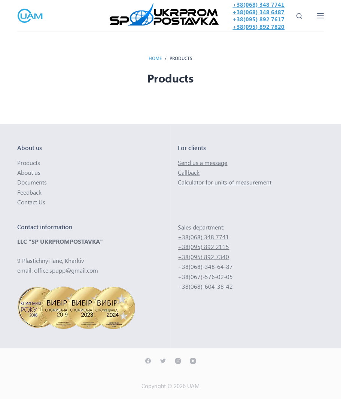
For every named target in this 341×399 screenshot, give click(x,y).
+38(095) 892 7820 (258, 26)
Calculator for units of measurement (224, 182)
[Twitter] (163, 361)
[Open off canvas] (320, 15)
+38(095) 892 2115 (203, 246)
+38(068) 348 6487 (258, 12)
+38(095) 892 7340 (203, 257)
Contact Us (31, 202)
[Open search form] (299, 16)
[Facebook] (148, 361)
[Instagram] (178, 361)
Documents (32, 182)
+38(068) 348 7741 (258, 4)
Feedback (29, 192)
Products (28, 162)
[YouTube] (193, 361)
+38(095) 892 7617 (258, 19)
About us (28, 172)
